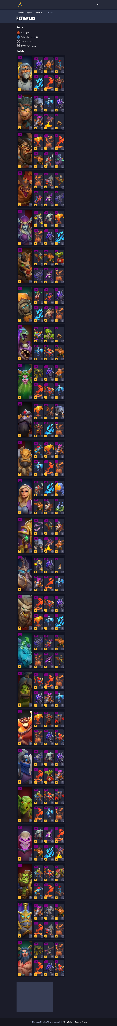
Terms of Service (81, 1022)
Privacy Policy (67, 1022)
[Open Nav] (97, 4)
